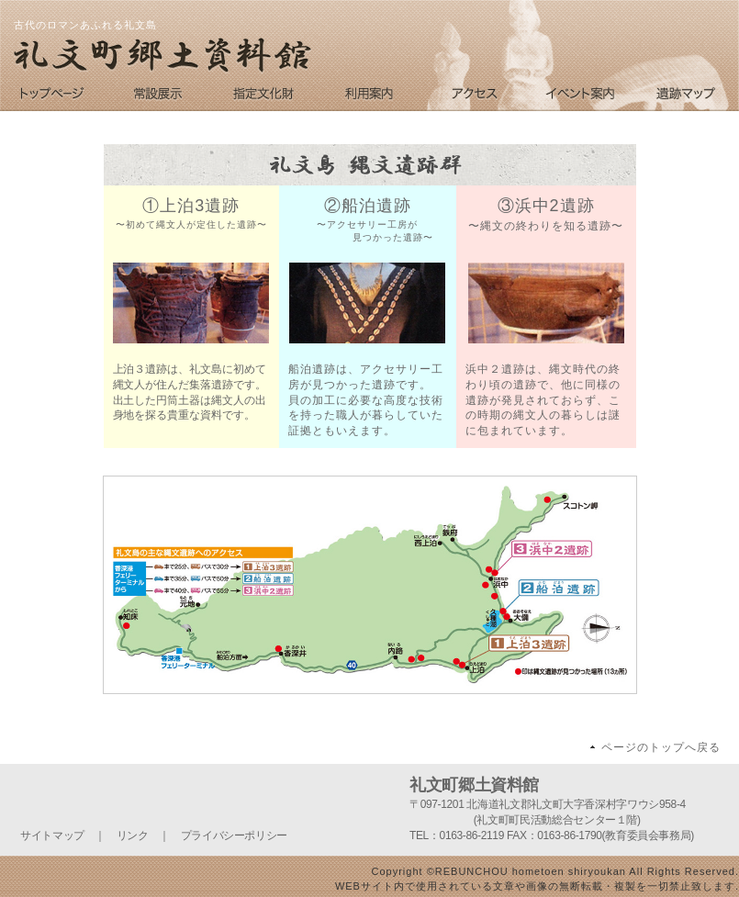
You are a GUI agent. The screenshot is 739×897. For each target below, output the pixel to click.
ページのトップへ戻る (661, 747)
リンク (133, 835)
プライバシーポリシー (234, 835)
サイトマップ (52, 835)
